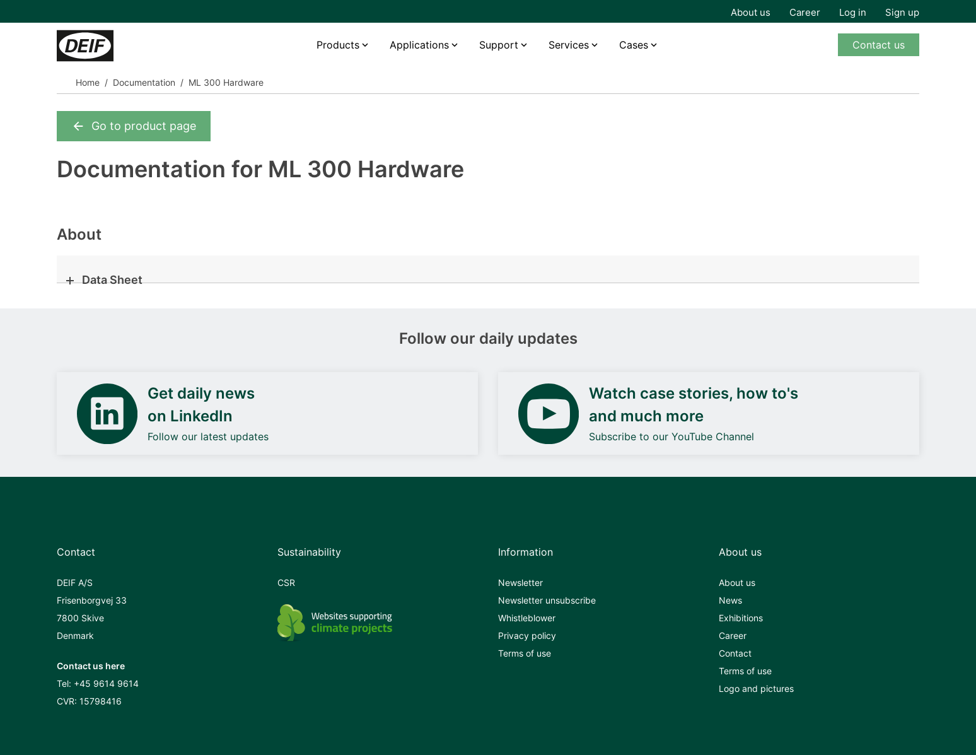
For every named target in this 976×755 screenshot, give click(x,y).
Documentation (144, 82)
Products (338, 44)
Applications (419, 44)
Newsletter (520, 582)
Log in (852, 12)
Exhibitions (741, 617)
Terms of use (524, 653)
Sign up (902, 12)
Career (804, 12)
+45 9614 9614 (106, 683)
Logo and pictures (756, 688)
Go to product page (133, 126)
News (730, 600)
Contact (735, 653)
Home (88, 82)
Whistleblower (526, 617)
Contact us (878, 44)
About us (750, 12)
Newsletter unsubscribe (547, 600)
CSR (286, 582)
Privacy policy (527, 635)
